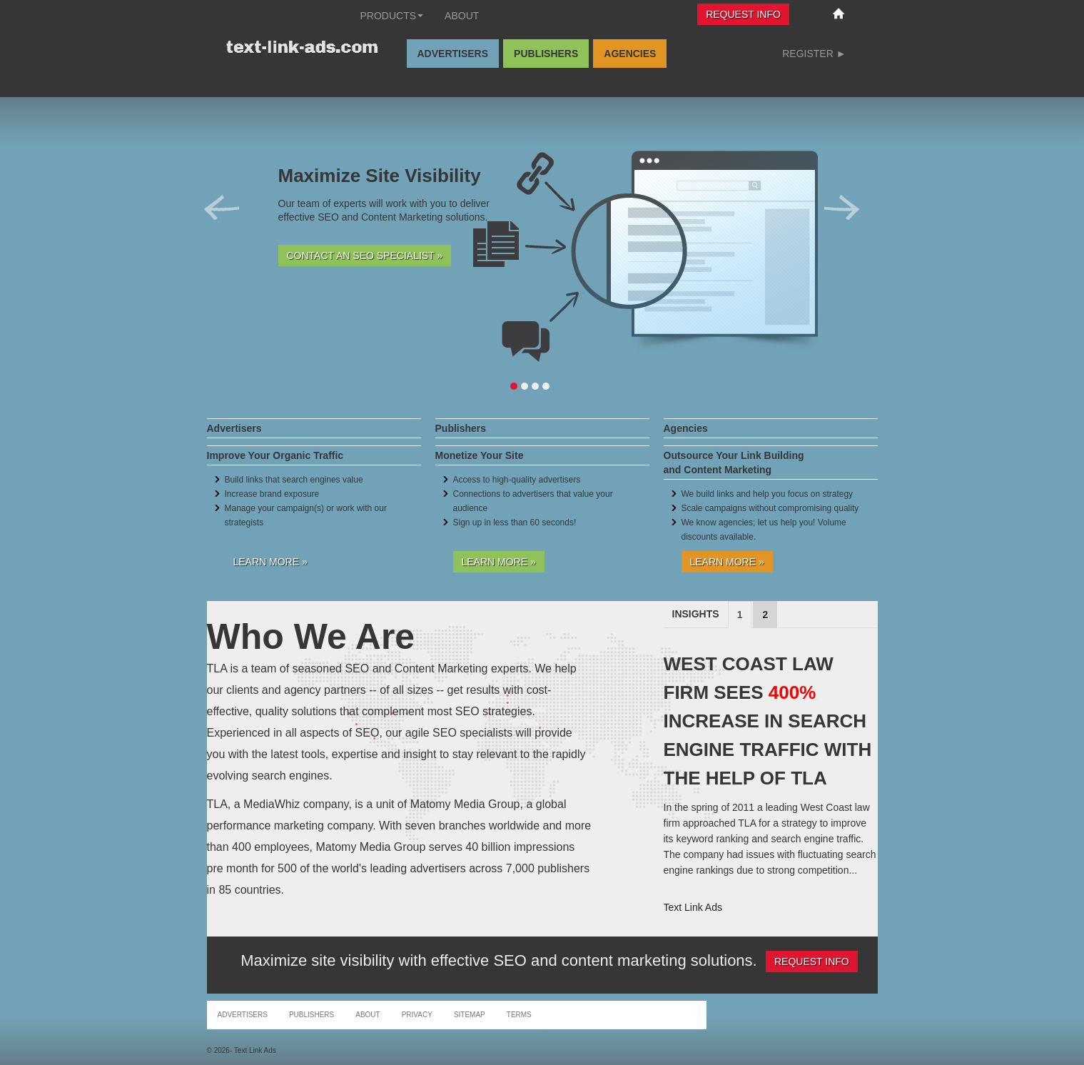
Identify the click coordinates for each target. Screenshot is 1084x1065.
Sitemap (469, 1015)
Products (392, 15)
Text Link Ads (693, 907)
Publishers (546, 53)
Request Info (743, 14)
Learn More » (270, 561)
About (462, 15)
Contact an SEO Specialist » (365, 255)
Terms (519, 1015)
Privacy (417, 1015)
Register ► (814, 53)
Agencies (630, 53)
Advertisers (453, 53)
